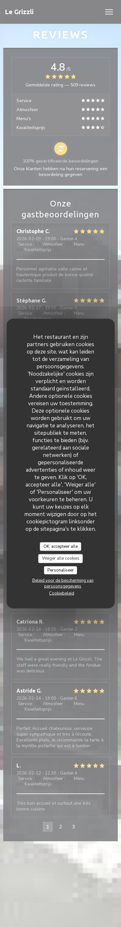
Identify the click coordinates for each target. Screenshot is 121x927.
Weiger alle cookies (60, 558)
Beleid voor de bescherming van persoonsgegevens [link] (63, 583)
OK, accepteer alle (61, 546)
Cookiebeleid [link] (61, 593)
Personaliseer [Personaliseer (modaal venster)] (60, 570)
